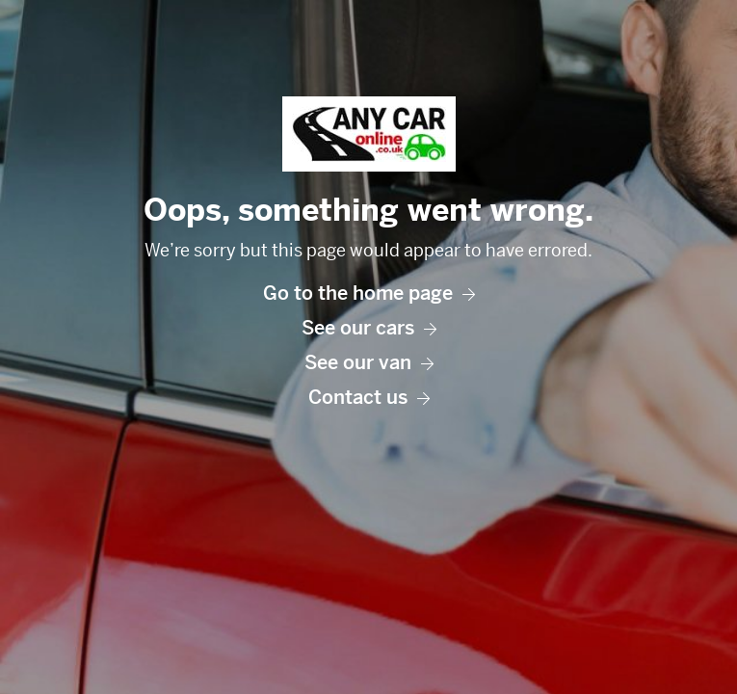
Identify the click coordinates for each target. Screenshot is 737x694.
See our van (369, 363)
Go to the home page (369, 293)
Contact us (369, 398)
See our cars (369, 328)
